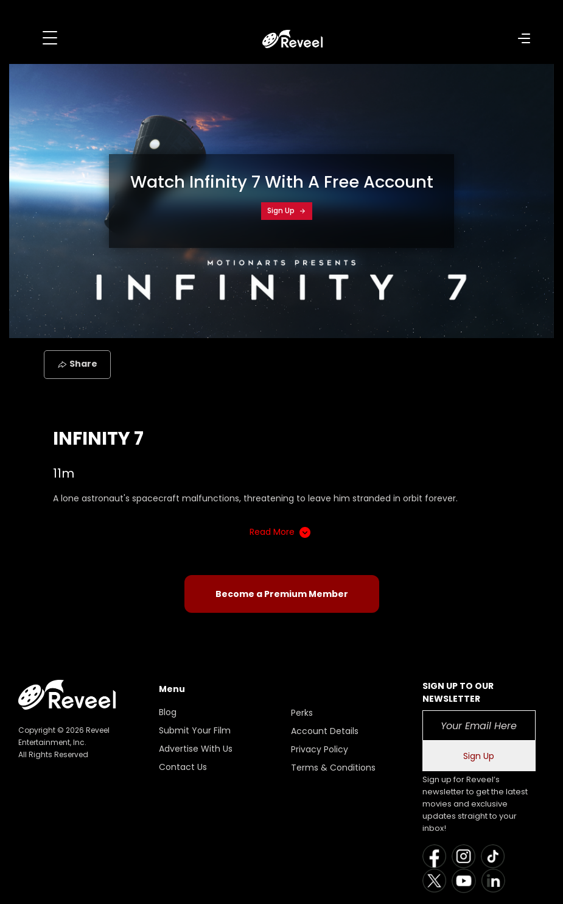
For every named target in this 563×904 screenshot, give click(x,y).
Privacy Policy (319, 749)
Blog (168, 712)
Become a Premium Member (281, 594)
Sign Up (286, 210)
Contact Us (183, 767)
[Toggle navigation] (50, 38)
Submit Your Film (195, 730)
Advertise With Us (196, 749)
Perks (302, 713)
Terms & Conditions (333, 767)
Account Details (324, 731)
